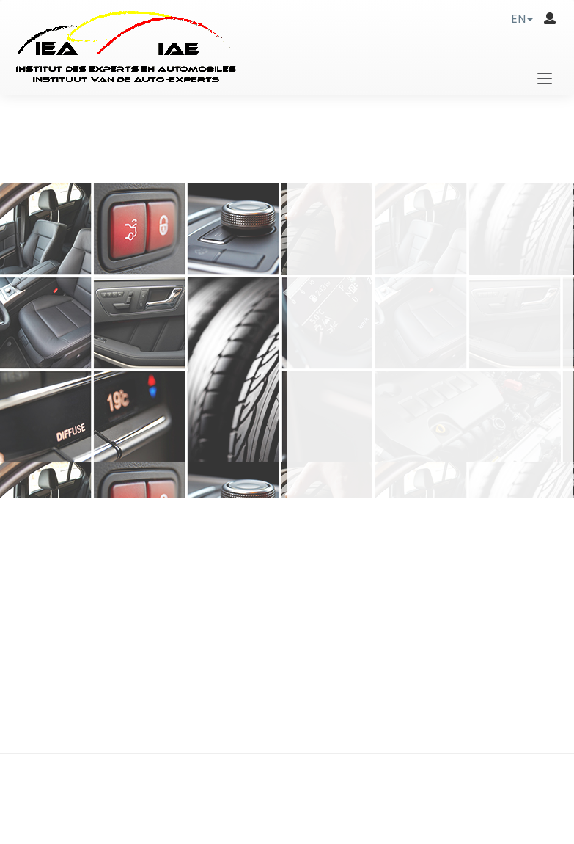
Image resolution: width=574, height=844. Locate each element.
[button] (522, 18)
